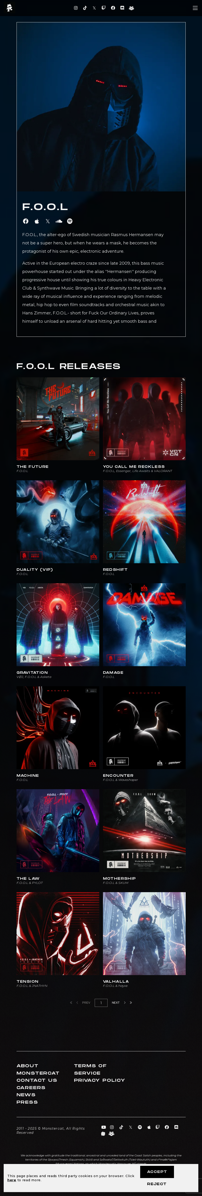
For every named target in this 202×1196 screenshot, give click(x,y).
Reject (157, 1184)
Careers (31, 1087)
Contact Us (37, 1080)
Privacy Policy (99, 1080)
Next (118, 1002)
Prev (83, 1002)
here (11, 1180)
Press (27, 1102)
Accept (157, 1172)
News (26, 1095)
